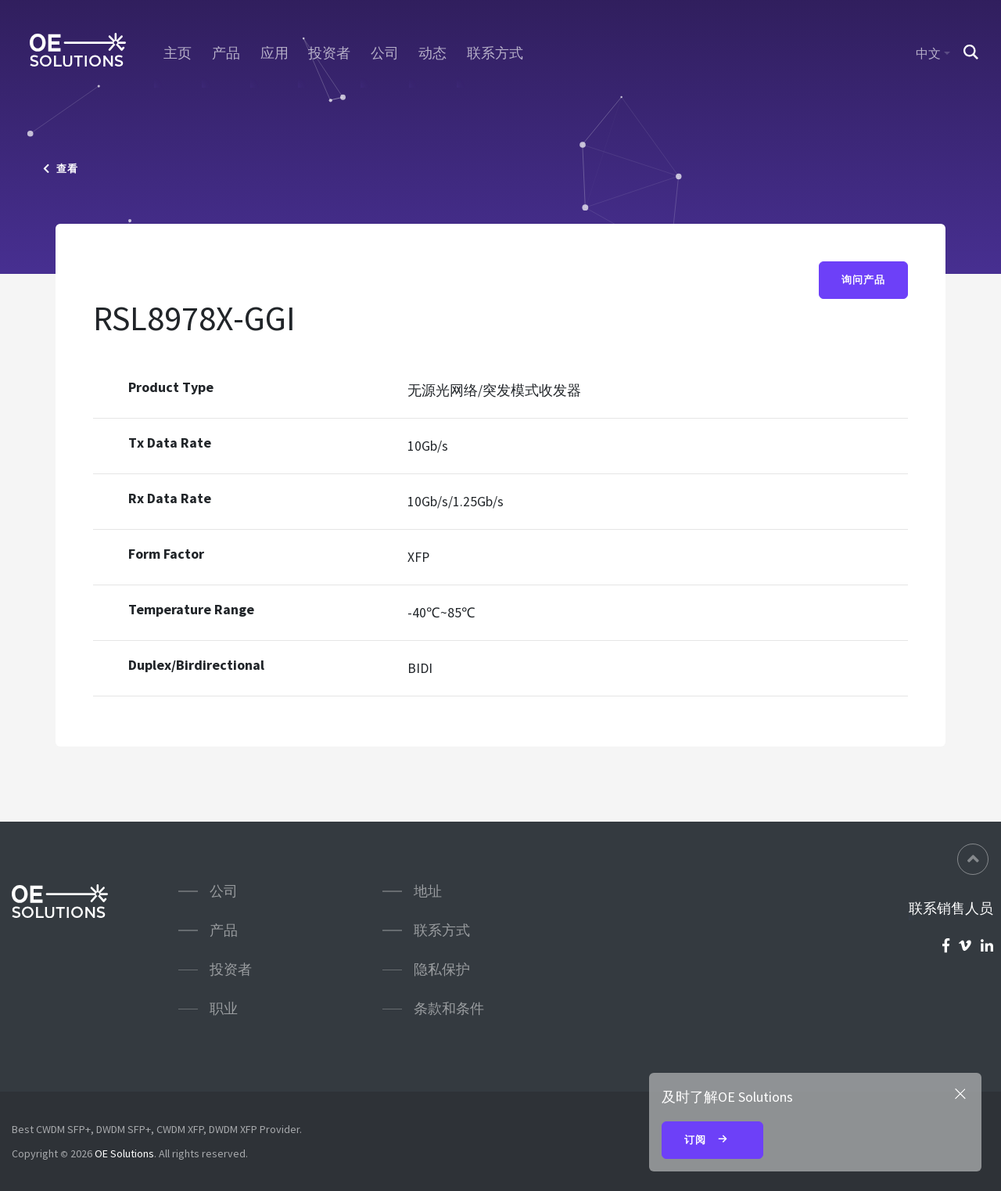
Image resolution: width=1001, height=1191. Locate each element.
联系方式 (495, 53)
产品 (226, 53)
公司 (385, 53)
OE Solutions (124, 1153)
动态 (432, 53)
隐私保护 (442, 969)
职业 (224, 1008)
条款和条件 (449, 1008)
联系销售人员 (951, 908)
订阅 (712, 1141)
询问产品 (863, 279)
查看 (60, 168)
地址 (428, 891)
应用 (274, 53)
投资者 (329, 53)
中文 (928, 53)
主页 (177, 53)
